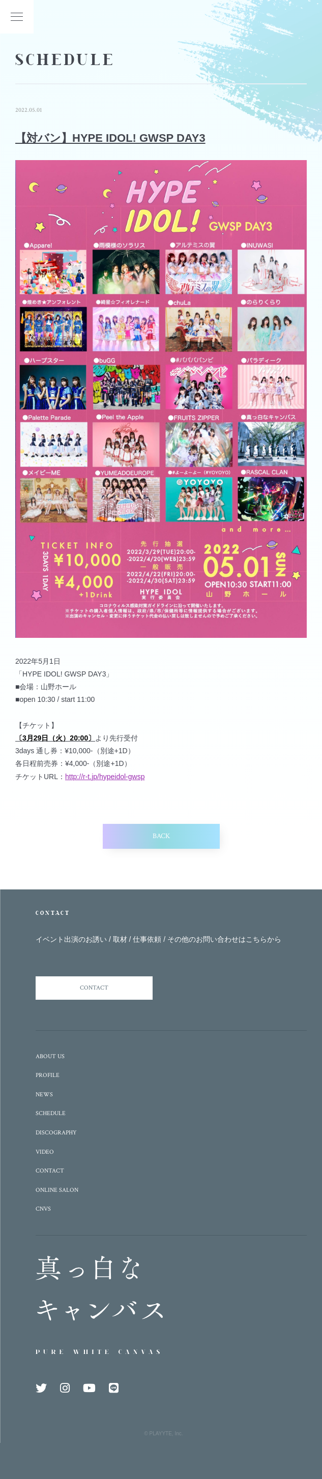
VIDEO (45, 1152)
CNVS (43, 1209)
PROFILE (48, 1075)
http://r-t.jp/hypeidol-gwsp (104, 777)
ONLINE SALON (57, 1190)
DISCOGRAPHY (56, 1132)
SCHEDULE (51, 1113)
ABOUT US (50, 1056)
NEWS (44, 1094)
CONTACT (94, 988)
